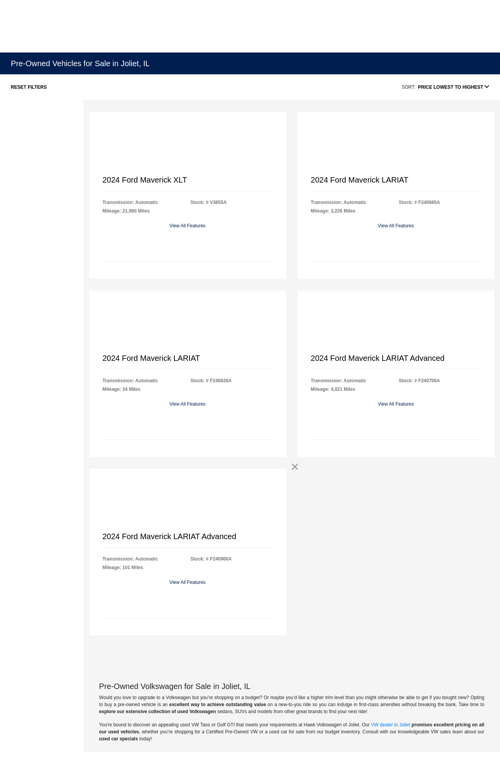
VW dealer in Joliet (391, 725)
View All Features (188, 225)
